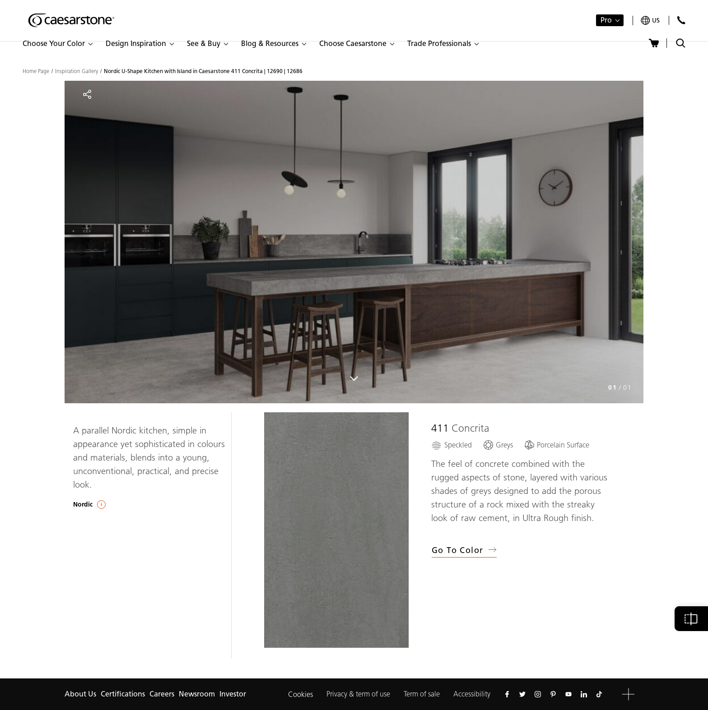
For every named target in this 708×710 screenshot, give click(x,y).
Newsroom (197, 694)
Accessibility (471, 694)
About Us (80, 694)
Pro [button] (606, 20)
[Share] (87, 94)
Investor (232, 694)
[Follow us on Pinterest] (553, 694)
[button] (57, 43)
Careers (161, 694)
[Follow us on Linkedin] (584, 694)
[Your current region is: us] (650, 20)
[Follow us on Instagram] (538, 694)
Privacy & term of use (358, 694)
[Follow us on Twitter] (522, 694)
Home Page (36, 71)
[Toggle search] (680, 43)
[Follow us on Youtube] (568, 694)
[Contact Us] (681, 20)
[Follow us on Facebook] (507, 694)
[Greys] (498, 445)
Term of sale (422, 694)
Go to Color (464, 550)
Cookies (300, 694)
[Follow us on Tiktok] (599, 694)
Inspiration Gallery (76, 71)
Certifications (123, 694)
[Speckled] (451, 445)
